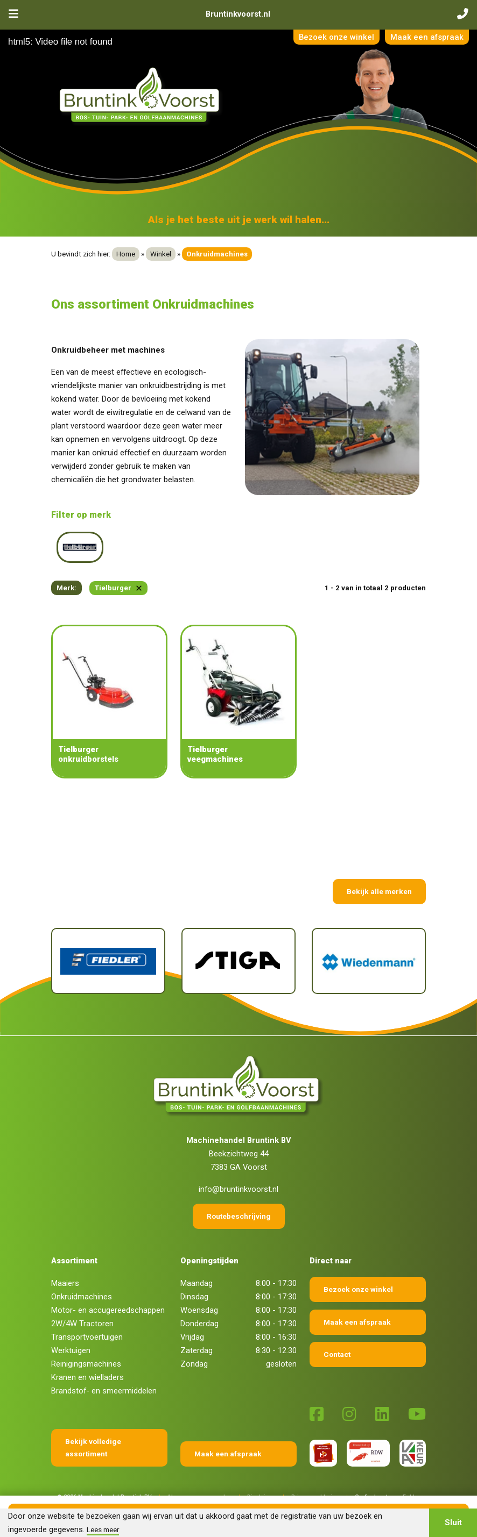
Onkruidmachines (81, 1297)
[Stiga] (238, 961)
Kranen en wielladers (87, 1377)
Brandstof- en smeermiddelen (104, 1391)
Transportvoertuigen (87, 1337)
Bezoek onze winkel (336, 37)
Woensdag (199, 1310)
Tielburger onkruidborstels (88, 754)
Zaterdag (196, 1350)
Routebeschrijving (239, 1216)
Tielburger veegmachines (215, 754)
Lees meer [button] (103, 1529)
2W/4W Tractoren (82, 1323)
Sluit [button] (453, 1522)
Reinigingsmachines (86, 1364)
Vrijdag (192, 1337)
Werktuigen (70, 1350)
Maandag (196, 1283)
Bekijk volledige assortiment (93, 1447)
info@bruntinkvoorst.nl (238, 1189)
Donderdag (199, 1323)
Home (125, 254)
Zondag (194, 1364)
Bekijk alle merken (379, 891)
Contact (337, 1354)
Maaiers (65, 1283)
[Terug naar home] (141, 96)
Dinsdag (194, 1297)
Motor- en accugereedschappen (108, 1310)
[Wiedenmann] (369, 961)
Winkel (160, 254)
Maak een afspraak (427, 37)
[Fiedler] (108, 961)
